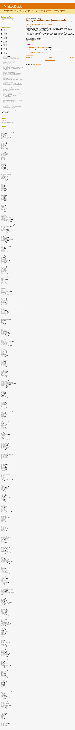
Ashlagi (2, 162)
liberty (2, 426)
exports (2, 314)
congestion (3, 232)
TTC (2, 685)
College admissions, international (10, 91)
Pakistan (3, 521)
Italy (2, 394)
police (2, 544)
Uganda (3, 693)
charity (2, 202)
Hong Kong (3, 359)
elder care (3, 298)
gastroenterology (5, 333)
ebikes (2, 290)
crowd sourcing (4, 251)
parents (2, 525)
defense (3, 266)
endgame (3, 301)
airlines (2, 145)
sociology (3, 634)
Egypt (2, 295)
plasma (2, 541)
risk (2, 595)
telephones (35, 40)
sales (2, 601)
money (2, 473)
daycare (3, 259)
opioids (2, 514)
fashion (2, 316)
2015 (4, 44)
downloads (3, 283)
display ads (3, 279)
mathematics (4, 456)
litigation (3, 428)
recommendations (5, 573)
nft (1, 490)
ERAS (2, 307)
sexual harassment (5, 623)
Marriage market (6, 63)
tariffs (2, 661)
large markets (4, 421)
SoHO (2, 636)
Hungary (3, 366)
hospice (3, 362)
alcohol (2, 147)
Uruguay (3, 702)
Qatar (2, 566)
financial (3, 318)
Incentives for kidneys (7, 77)
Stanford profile (50, 10)
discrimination (4, 277)
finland (2, 320)
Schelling (3, 609)
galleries (3, 330)
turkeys (2, 687)
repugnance (3, 585)
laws (2, 423)
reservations (4, 588)
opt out (2, 516)
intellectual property (5, 378)
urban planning (4, 701)
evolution (3, 310)
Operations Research (6, 511)
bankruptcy (3, 170)
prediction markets (5, 552)
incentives (3, 372)
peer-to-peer (4, 533)
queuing (3, 568)
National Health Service (6, 479)
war (2, 716)
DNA (2, 281)
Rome (2, 597)
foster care (3, 326)
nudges (2, 501)
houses (2, 365)
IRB (2, 391)
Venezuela (3, 708)
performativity (4, 535)
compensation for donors (6, 224)
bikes (2, 177)
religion (2, 579)
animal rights (4, 153)
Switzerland (3, 659)
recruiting (3, 574)
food (2, 323)
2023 (4, 33)
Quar (2, 567)
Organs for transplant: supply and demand (11, 74)
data (2, 257)
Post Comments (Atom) (38, 64)
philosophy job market (6, 537)
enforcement (4, 303)
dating (2, 258)
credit (2, 248)
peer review (3, 532)
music (2, 476)
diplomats (3, 274)
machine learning (5, 439)
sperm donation (4, 642)
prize (2, 557)
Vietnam (3, 711)
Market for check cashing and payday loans (12, 93)
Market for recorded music (8, 62)
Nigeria (2, 494)
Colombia (3, 218)
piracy (2, 540)
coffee (2, 215)
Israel (2, 393)
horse (2, 361)
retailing (3, 591)
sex (2, 621)
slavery (2, 632)
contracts (3, 238)
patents (2, 527)
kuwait (2, 417)
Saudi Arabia (4, 605)
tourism (2, 674)
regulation (31, 40)
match (2, 452)
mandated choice (5, 442)
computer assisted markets (7, 225)
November (6, 56)
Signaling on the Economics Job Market (11, 58)
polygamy (3, 548)
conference (3, 229)
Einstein (3, 297)
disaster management (6, 276)
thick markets (4, 670)
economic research (5, 291)
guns (2, 347)
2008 (4, 53)
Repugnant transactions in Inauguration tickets (12, 84)
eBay (2, 289)
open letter (3, 509)
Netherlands (3, 483)
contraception (4, 237)
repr (2, 581)
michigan (3, 467)
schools (3, 611)
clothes (2, 214)
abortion (3, 129)
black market (4, 179)
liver (2, 429)
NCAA (2, 481)
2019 (4, 38)
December (6, 54)
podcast (3, 542)
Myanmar (3, 477)
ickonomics (3, 369)
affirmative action (5, 137)
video (2, 709)
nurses (2, 502)
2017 (4, 41)
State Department (5, 647)
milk (2, 470)
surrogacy (3, 656)
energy (2, 302)
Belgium (3, 175)
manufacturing (4, 443)
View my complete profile (7, 122)
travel (2, 682)
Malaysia (3, 440)
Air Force (3, 142)
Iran (2, 390)
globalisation (4, 342)
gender (2, 334)
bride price (3, 189)
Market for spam (6, 90)
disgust (2, 278)
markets (3, 449)
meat (2, 458)
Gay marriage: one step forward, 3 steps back (12, 100)
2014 (4, 45)
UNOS (2, 698)
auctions (3, 164)
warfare (2, 717)
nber (2, 480)
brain (2, 187)
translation (3, 678)
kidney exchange (5, 409)
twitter (2, 688)
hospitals (3, 363)
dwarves (3, 288)
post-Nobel (3, 551)
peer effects (3, 531)
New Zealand (4, 488)
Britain (2, 190)
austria (2, 167)
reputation (3, 587)
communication (4, 222)
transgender (3, 677)
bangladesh (3, 169)
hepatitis (3, 354)
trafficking (3, 676)
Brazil (2, 188)
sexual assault (4, 622)
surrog (2, 655)
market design (4, 446)
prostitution (3, 560)
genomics (3, 336)
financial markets (5, 319)
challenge (3, 201)
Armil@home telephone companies (38, 47)
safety (2, 599)
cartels (2, 198)
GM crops (3, 343)
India (2, 374)
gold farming (4, 344)
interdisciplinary (4, 380)
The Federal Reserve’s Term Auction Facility (12, 108)
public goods (4, 562)
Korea (2, 415)
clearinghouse (4, 210)
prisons (2, 554)
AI (1, 141)
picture (2, 539)
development (4, 270)
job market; (3, 400)
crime (2, 250)
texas (2, 667)
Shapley (3, 625)
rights (2, 593)
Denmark (3, 268)
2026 (4, 29)
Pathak (2, 529)
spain (2, 639)
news (2, 489)
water (2, 718)
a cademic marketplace (6, 128)
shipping (3, 628)
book (2, 184)
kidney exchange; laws (6, 411)
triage (2, 683)
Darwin (2, 256)
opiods (2, 512)
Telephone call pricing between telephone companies (46, 20)
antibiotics (3, 155)
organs (2, 519)
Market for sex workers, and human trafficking (12, 73)
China (2, 207)
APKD (2, 156)
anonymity (3, 154)
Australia (3, 166)
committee (3, 220)
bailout (2, 168)
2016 (4, 42)
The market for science (8, 105)
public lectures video (5, 564)
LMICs (2, 433)
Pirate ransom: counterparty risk (9, 57)
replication (3, 580)
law (2, 422)
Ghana (2, 339)
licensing (3, 427)
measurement (4, 457)
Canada (3, 195)
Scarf (2, 608)
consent (3, 233)
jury (2, 405)
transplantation (4, 680)
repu (2, 583)
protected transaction (5, 561)
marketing (3, 448)
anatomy (3, 152)
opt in (2, 515)
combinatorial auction (6, 219)
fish (2, 322)
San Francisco (4, 603)
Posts (4, 19)
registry (2, 577)
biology (2, 178)
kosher (2, 416)
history (2, 356)
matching (3, 453)
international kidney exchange (7, 382)
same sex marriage (5, 602)
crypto (2, 252)
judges (2, 404)
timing (2, 672)
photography (4, 538)
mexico (2, 466)
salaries (3, 600)
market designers (5, 447)
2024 (4, 32)
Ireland (2, 392)
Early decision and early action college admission (13, 67)
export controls (4, 313)
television (3, 664)
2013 (4, 46)
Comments (5, 22)
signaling (3, 629)
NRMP (2, 499)
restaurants (3, 590)
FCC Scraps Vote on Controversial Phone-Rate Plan (39, 24)
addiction (3, 133)
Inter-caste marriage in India (9, 66)
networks (3, 484)
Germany (3, 338)
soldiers (3, 637)
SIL (2, 630)
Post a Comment (29, 55)
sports (2, 644)
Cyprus (2, 253)
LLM (2, 432)
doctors (2, 282)
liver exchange (4, 430)
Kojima (2, 413)
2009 (4, 52)
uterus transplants (5, 705)
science (3, 612)
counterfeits (3, 243)
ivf (1, 395)
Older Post (71, 57)
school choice (4, 610)
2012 (4, 48)
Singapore (3, 631)
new (2, 485)
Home (50, 57)
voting (2, 712)
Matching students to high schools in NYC (11, 75)
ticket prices (3, 671)
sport (2, 643)
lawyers (3, 424)
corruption (3, 242)
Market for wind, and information (9, 61)
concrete (3, 227)
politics (2, 546)
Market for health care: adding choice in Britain (12, 79)
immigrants (3, 371)
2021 (4, 36)
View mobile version (50, 60)
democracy (3, 267)
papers (2, 523)
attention (3, 163)
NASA (2, 478)
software (3, 635)
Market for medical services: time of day (11, 89)
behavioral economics (6, 174)
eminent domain (4, 300)
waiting (2, 714)
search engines (4, 615)
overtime (3, 520)
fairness (3, 315)
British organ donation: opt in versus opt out (12, 83)
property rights (4, 559)
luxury (2, 437)
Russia (2, 598)
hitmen (2, 357)
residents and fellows (5, 589)
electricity (3, 299)
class (2, 209)
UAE (2, 689)
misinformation (4, 471)
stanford (3, 646)
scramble (3, 614)
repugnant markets (36, 10)
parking (2, 526)
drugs (2, 287)
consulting (3, 235)
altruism (3, 150)
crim (2, 249)
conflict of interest (5, 231)
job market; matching (5, 401)
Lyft (2, 438)
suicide (2, 652)
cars (2, 197)
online (2, 507)
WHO (2, 720)
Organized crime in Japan (8, 82)
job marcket (3, 397)
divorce (2, 280)
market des (3, 445)
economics (3, 292)
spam (2, 640)
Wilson (2, 722)
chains (2, 200)
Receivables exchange (7, 78)
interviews (3, 388)
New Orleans (4, 486)
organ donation (4, 517)
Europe (2, 309)
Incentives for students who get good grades (12, 106)
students (3, 651)
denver (2, 269)
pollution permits (4, 547)
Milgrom (3, 469)
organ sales (3, 518)
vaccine (3, 707)
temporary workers (5, 665)
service (2, 620)
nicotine (3, 491)
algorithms (3, 149)
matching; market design (6, 454)
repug (2, 584)
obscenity (3, 505)
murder (2, 475)
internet (2, 385)
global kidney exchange (6, 341)
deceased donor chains (6, 263)
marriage (3, 450)
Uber (2, 692)
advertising (3, 135)
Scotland (3, 613)
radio (2, 569)
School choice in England (8, 101)
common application (5, 221)
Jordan (2, 402)
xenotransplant (4, 723)
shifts (2, 626)
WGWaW (3, 719)
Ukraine (3, 694)
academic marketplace (6, 132)
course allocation (5, 246)
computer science (5, 226)
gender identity (4, 335)
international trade (5, 384)
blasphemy (3, 180)
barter (2, 173)
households (3, 364)
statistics (3, 649)
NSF (2, 500)
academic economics (5, 131)
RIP (2, 594)
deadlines (3, 261)
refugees (3, 575)
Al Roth (4, 120)
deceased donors (5, 264)
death (2, 262)
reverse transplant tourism (7, 592)
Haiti (2, 349)
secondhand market (5, 616)
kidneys (3, 412)
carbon (2, 196)
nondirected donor (5, 497)
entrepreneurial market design (7, 305)
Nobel (2, 496)
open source (4, 510)
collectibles (3, 216)
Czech (2, 255)
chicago (3, 205)
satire (2, 604)
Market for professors (7, 99)
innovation (3, 376)
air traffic (3, 143)
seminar (3, 619)
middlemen (3, 468)
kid (1, 406)
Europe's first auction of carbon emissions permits (13, 70)
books (2, 185)
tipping (2, 673)
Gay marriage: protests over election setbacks (12, 80)
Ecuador (3, 293)
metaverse (3, 465)
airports (2, 146)
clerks (2, 211)
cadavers (3, 194)
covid (2, 247)
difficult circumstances (6, 272)
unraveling (3, 699)
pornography (4, 549)
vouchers (3, 713)
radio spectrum (4, 570)
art (1, 160)
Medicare (3, 463)
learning (3, 425)
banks (2, 171)
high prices (3, 355)
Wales (2, 715)
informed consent (5, 375)
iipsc (2, 370)
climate (2, 212)
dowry (2, 284)
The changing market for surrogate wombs (11, 59)
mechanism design (5, 459)
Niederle (3, 492)
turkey (2, 686)
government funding (5, 345)
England (3, 304)
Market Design (14, 6)
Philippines (3, 536)
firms (2, 321)
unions (2, 695)
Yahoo (2, 724)
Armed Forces (4, 158)
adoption (3, 134)
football (2, 325)
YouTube (3, 725)
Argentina (3, 157)
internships (3, 386)
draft (2, 285)
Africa (2, 139)
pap (2, 522)
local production (4, 434)
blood (2, 183)
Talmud (2, 660)
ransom (2, 571)
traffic (2, 675)
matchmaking (4, 455)
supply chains (4, 654)
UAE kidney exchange (6, 691)
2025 (4, 30)
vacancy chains (4, 706)
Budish (2, 191)
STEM (2, 650)
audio (2, 165)
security (3, 618)
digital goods (4, 273)
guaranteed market (5, 346)
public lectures (4, 563)
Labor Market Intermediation (9, 107)
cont (2, 236)
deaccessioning (4, 260)
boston (2, 186)
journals (3, 403)
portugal (3, 550)
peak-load (3, 530)
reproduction (4, 582)
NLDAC (3, 495)
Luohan (2, 436)
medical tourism (4, 461)
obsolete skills (4, 506)
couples (3, 245)
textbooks (3, 668)
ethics (2, 308)
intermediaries (4, 381)
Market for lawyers (7, 85)
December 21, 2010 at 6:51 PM (36, 52)
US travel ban (4, 703)
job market (3, 398)
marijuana (3, 444)
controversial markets (6, 239)
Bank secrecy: (6, 111)
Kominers (3, 414)
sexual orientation (5, 624)
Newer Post (29, 57)
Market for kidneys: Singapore (9, 72)
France (2, 328)
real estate (3, 572)
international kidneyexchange (7, 383)
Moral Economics (12, 11)
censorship (3, 199)
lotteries (3, 435)
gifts (2, 340)
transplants (3, 681)
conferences (4, 230)
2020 (4, 37)
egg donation (4, 294)
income (2, 373)
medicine (3, 464)
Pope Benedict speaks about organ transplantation (10, 96)
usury (2, 704)
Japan (2, 396)
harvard (3, 351)
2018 (4, 40)
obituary (3, 504)
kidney (2, 408)
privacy (2, 556)
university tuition (4, 697)
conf (2, 228)
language (3, 419)
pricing (2, 553)
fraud (2, 329)
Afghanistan (3, 138)
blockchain (3, 181)
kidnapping (3, 407)
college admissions (5, 217)
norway (2, 498)
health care (3, 352)
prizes (2, 558)
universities (3, 696)
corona (2, 241)
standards (3, 645)
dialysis (2, 271)
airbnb (2, 144)
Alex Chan (3, 148)
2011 (4, 49)
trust (2, 684)
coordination (4, 240)
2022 (4, 34)
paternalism (3, 528)
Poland (2, 543)
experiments (4, 311)
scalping (3, 606)
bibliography (3, 176)
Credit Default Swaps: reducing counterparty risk (13, 110)
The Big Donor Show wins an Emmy (10, 64)
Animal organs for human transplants (10, 97)
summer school (4, 653)
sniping (2, 633)
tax (1, 662)
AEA (2, 136)
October (5, 112)
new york (3, 487)
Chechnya (3, 204)
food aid (3, 324)
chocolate (3, 208)
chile (2, 206)
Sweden (3, 657)
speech (2, 641)
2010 (4, 50)
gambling (3, 331)
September (6, 113)
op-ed (2, 508)
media (2, 460)
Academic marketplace (8, 94)
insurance (3, 377)
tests (2, 666)
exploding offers (4, 312)
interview (3, 387)
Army (2, 159)
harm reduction (4, 350)
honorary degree (4, 360)
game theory (4, 332)
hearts (2, 353)
